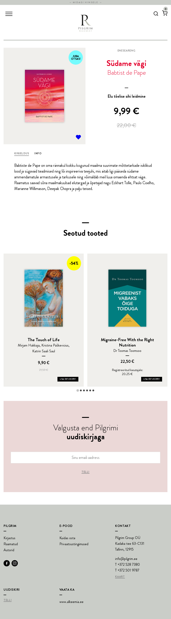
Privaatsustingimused (73, 544)
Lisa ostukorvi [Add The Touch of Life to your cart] (68, 379)
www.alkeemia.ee (71, 601)
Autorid (9, 550)
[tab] (77, 390)
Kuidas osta (67, 538)
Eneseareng (126, 51)
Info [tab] (37, 153)
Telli (85, 472)
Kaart (120, 576)
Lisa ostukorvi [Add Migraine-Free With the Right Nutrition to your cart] (151, 379)
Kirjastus (9, 538)
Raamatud (11, 544)
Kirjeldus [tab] (21, 153)
